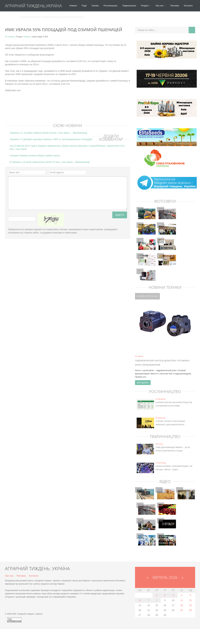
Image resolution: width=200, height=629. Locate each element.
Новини (73, 5)
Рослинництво (110, 5)
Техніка (95, 5)
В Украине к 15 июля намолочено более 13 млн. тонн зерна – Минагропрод (49, 162)
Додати (119, 215)
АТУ (7, 17)
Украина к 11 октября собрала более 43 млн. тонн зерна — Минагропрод (48, 132)
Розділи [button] (146, 5)
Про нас (9, 575)
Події (84, 5)
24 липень (10, 36)
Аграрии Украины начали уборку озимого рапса (35, 155)
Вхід (191, 17)
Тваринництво (129, 5)
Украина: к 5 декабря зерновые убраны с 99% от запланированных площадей (51, 139)
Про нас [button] (160, 5)
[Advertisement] (64, 112)
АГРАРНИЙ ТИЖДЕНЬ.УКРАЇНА (33, 5)
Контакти (188, 5)
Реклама (174, 5)
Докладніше (143, 382)
